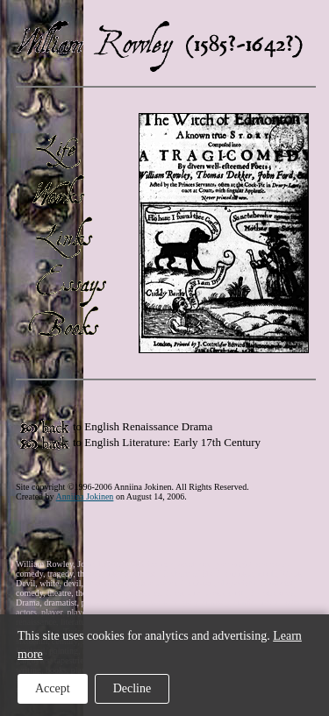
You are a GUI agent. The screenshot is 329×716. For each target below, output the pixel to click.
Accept (52, 688)
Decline (132, 688)
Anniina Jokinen (85, 496)
